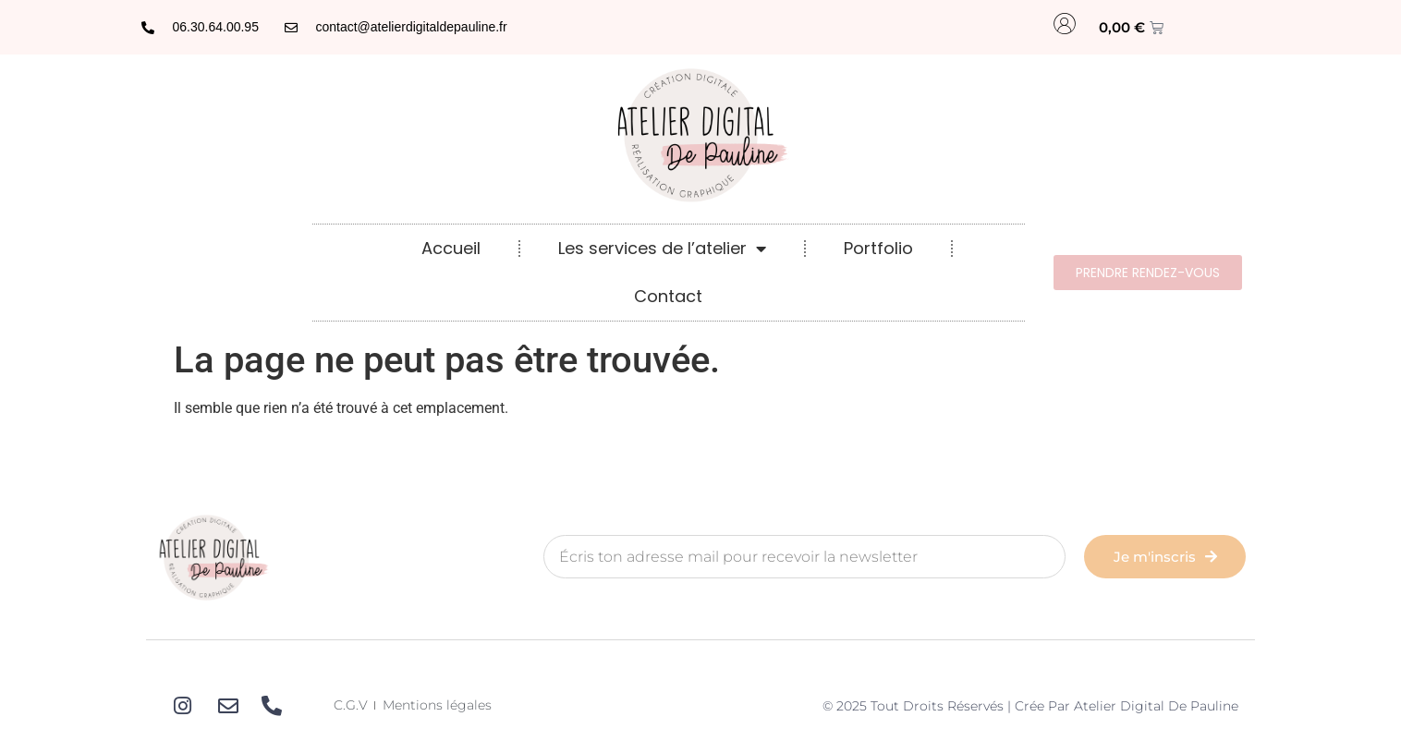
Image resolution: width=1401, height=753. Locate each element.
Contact (668, 296)
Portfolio (878, 248)
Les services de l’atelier (662, 248)
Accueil (451, 248)
